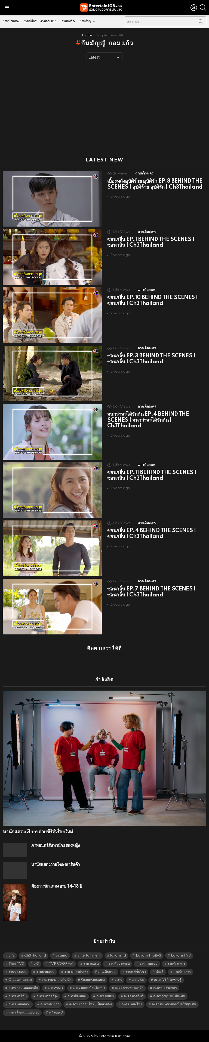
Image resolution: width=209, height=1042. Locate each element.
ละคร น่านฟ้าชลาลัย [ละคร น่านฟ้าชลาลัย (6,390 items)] (129, 988)
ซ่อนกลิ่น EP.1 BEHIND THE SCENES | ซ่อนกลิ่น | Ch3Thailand (150, 242)
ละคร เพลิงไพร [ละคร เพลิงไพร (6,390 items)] (132, 1004)
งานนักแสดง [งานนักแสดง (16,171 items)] (176, 963)
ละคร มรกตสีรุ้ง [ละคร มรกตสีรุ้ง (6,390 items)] (47, 996)
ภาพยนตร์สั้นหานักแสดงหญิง (55, 845)
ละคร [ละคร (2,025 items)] (118, 980)
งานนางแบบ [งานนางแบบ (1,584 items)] (17, 972)
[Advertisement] (104, 106)
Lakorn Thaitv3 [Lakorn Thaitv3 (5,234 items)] (148, 955)
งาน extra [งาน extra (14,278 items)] (91, 963)
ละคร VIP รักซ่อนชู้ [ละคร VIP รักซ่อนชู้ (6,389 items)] (168, 980)
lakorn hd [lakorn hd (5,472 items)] (118, 955)
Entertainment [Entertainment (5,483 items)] (88, 955)
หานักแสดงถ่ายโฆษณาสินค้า (55, 864)
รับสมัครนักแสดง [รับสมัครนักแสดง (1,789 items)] (93, 980)
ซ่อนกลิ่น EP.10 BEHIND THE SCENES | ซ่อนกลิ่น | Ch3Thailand (152, 300)
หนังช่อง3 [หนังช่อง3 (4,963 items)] (56, 1012)
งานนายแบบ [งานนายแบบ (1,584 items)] (45, 972)
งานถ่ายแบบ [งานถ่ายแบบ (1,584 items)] (149, 963)
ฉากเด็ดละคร (144, 173)
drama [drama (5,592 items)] (61, 955)
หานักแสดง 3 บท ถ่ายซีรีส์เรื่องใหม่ (38, 832)
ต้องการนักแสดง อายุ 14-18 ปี (56, 886)
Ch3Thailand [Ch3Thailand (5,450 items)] (35, 955)
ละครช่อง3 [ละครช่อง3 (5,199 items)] (55, 988)
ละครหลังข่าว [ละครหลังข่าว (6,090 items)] (49, 1004)
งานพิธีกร (30, 21)
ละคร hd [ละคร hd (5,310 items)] (138, 980)
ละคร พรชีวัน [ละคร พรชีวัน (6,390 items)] (17, 996)
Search (200, 22)
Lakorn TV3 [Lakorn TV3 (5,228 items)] (181, 955)
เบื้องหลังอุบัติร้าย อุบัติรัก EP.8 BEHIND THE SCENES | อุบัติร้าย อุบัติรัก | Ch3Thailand (154, 184)
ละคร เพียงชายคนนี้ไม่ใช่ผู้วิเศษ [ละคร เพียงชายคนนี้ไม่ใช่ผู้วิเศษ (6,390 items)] (174, 1004)
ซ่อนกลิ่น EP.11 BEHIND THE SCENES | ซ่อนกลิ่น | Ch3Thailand (151, 475)
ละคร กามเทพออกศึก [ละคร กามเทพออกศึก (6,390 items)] (23, 988)
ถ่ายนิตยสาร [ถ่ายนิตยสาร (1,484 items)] (182, 972)
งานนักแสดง (11, 21)
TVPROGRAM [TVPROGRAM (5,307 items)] (61, 963)
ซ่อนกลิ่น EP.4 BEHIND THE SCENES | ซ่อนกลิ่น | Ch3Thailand (151, 533)
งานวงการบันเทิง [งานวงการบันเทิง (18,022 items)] (76, 972)
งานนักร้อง (69, 21)
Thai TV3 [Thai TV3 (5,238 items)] (16, 963)
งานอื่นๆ (85, 23)
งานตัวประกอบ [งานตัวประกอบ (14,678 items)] (119, 963)
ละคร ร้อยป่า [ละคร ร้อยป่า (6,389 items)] (105, 996)
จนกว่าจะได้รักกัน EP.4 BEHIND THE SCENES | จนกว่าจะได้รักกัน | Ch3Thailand (148, 420)
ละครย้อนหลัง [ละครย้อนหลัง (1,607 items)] (77, 996)
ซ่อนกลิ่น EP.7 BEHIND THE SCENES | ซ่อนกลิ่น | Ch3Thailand (151, 592)
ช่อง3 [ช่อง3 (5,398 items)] (160, 972)
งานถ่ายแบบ (48, 21)
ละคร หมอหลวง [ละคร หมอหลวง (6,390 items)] (19, 1004)
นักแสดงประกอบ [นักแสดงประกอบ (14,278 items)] (20, 980)
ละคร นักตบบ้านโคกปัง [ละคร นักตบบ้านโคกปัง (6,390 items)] (89, 988)
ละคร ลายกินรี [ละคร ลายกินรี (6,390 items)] (133, 996)
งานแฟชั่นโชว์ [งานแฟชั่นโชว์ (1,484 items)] (135, 972)
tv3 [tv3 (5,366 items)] (36, 963)
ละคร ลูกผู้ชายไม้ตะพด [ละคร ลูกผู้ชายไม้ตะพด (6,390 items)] (169, 996)
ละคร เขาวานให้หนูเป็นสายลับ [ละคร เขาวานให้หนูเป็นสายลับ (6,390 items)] (90, 1004)
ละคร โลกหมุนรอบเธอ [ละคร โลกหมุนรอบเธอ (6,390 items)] (23, 1012)
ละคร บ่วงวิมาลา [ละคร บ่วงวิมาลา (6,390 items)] (165, 988)
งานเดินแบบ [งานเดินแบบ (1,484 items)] (107, 972)
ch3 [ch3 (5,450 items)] (11, 955)
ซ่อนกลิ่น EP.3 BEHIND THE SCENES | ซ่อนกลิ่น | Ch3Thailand (151, 359)
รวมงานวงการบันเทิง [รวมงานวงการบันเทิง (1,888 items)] (56, 980)
